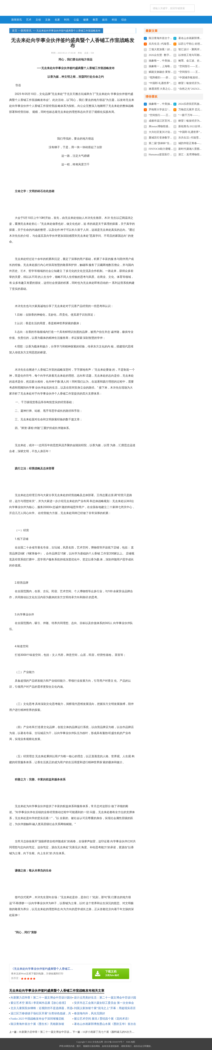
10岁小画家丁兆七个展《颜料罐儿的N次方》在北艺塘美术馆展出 (120, 1031)
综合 (124, 19)
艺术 (28, 19)
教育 (95, 19)
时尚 (66, 19)
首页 (14, 30)
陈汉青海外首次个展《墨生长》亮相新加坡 (37, 1023)
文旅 (47, 19)
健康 (85, 19)
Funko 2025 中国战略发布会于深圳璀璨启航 (37, 1018)
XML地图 (130, 1042)
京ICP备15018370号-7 (114, 1042)
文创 (38, 19)
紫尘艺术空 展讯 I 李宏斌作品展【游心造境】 (39, 1002)
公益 (76, 19)
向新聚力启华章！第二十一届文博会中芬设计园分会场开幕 (53, 1031)
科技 (114, 19)
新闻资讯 (16, 19)
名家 (57, 19)
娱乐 (104, 19)
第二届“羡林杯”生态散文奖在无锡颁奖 (171, 143)
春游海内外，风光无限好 (89, 1013)
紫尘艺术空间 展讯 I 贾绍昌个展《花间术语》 (102, 1018)
